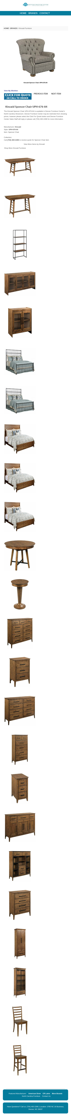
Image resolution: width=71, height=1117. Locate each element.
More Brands (57, 1094)
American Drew (34, 1094)
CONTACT (44, 13)
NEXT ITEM (56, 93)
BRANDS (32, 13)
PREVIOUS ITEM (41, 93)
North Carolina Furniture (31, 1096)
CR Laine (46, 1094)
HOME (23, 13)
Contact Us (46, 1096)
